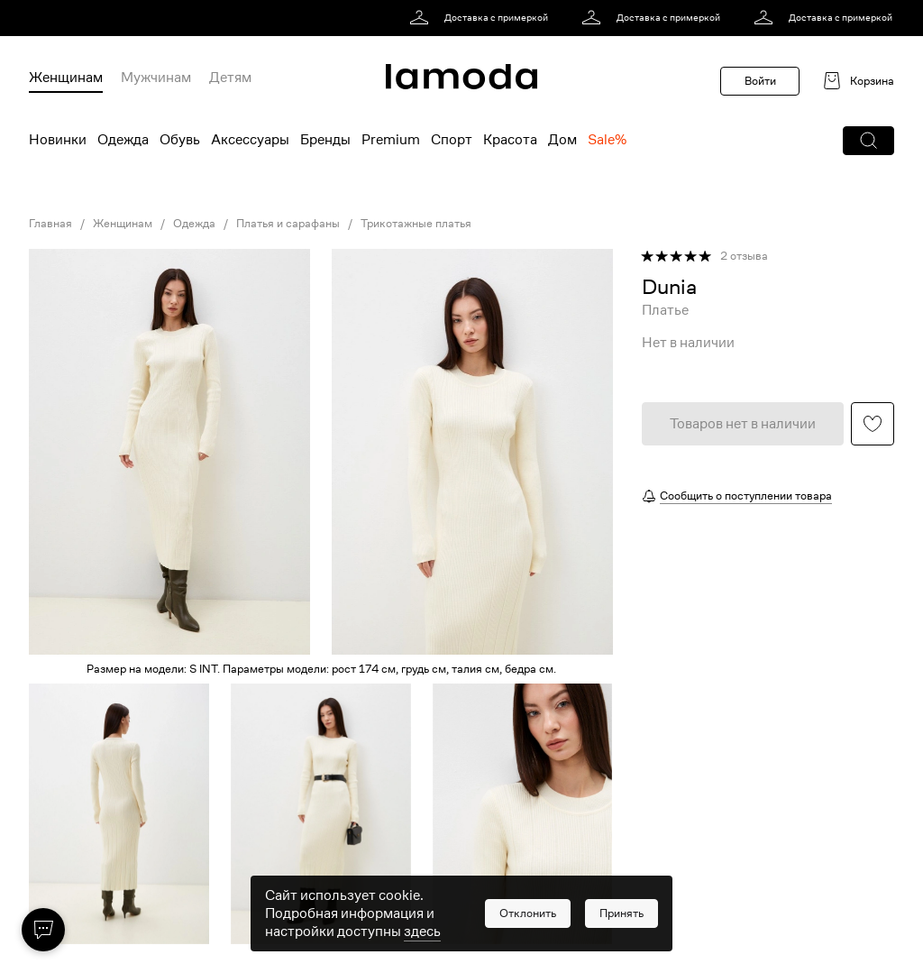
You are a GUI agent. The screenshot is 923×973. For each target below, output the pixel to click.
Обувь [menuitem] (180, 140)
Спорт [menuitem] (451, 140)
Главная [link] (50, 223)
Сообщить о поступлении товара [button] (746, 495)
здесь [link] (422, 932)
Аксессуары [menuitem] (250, 140)
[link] (482, 18)
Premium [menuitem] (390, 140)
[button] (868, 140)
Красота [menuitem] (510, 140)
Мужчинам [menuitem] (156, 78)
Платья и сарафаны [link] (288, 223)
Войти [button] (760, 80)
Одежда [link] (194, 223)
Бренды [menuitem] (325, 140)
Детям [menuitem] (230, 78)
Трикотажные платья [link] (416, 223)
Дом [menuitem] (562, 140)
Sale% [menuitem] (607, 140)
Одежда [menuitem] (123, 140)
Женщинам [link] (122, 223)
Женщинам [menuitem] (66, 78)
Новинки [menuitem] (58, 140)
